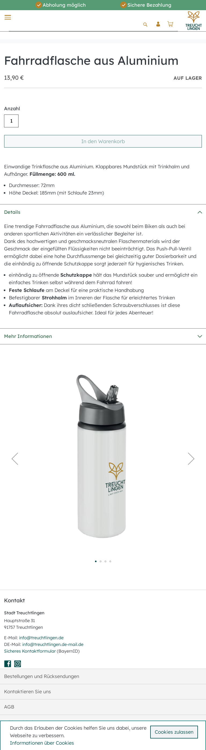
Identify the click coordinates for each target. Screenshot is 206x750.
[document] (104, 735)
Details (12, 212)
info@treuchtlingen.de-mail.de (52, 644)
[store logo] (194, 20)
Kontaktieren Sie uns (27, 691)
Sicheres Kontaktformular (30, 651)
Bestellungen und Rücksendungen (41, 676)
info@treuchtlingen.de (41, 637)
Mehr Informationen (28, 336)
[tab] (103, 212)
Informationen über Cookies (42, 743)
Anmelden (158, 28)
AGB (9, 707)
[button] (14, 458)
